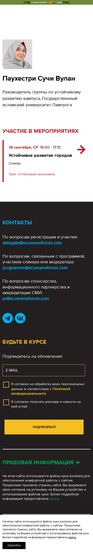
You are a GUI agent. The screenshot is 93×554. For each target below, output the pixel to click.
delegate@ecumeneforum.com (32, 243)
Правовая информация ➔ (41, 462)
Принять (14, 545)
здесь (54, 499)
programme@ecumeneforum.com (35, 267)
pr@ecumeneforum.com (25, 298)
